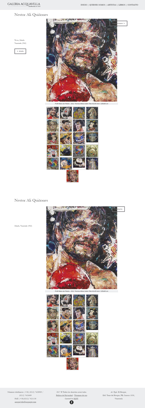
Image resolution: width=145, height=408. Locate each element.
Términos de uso (80, 395)
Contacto (118, 209)
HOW (76, 399)
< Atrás (20, 51)
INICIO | (85, 5)
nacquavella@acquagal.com (25, 402)
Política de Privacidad (64, 395)
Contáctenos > (118, 23)
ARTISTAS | (112, 5)
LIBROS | (123, 5)
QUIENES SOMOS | (98, 5)
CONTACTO (132, 5)
